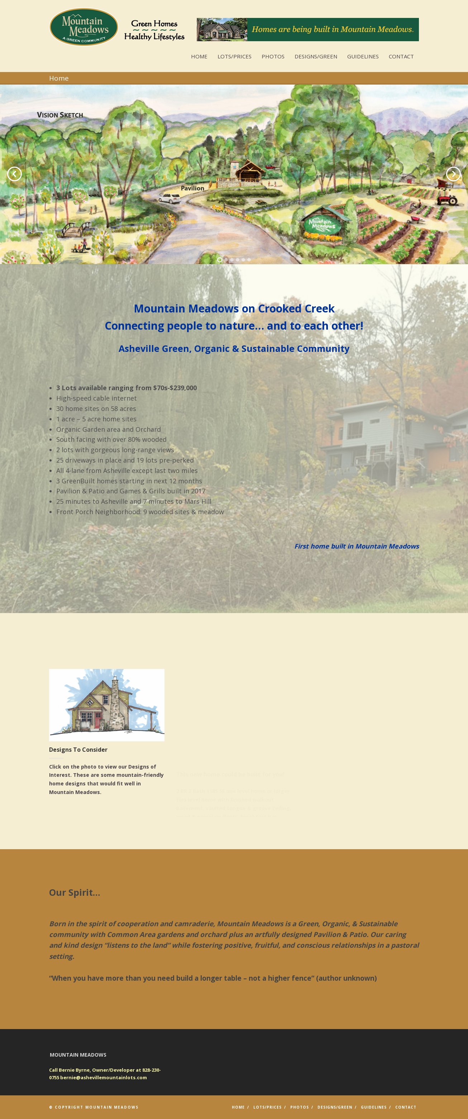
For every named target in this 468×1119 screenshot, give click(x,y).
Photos (273, 56)
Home (199, 56)
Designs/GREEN (316, 56)
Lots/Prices (235, 56)
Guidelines (363, 56)
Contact (401, 56)
